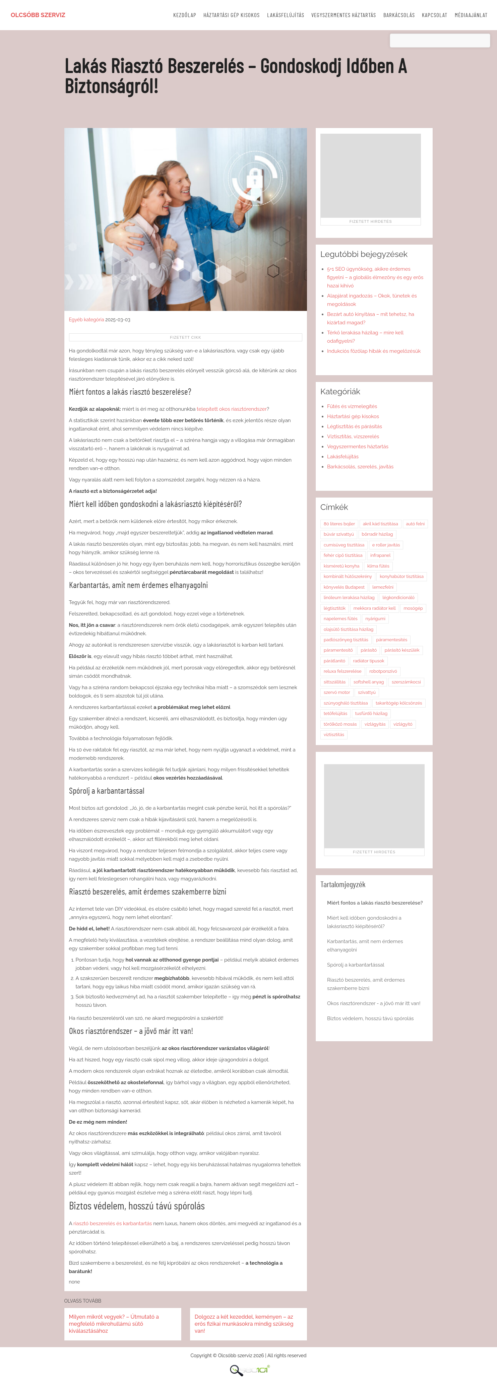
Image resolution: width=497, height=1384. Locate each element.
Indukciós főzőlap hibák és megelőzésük (374, 351)
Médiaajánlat (471, 15)
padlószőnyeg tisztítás (346, 639)
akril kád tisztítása (380, 523)
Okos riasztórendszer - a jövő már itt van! (373, 1003)
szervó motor (337, 692)
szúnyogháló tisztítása (346, 703)
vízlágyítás (375, 724)
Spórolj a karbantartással (355, 965)
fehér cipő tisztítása (343, 555)
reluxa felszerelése (343, 671)
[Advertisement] (370, 175)
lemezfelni (382, 587)
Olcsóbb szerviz (38, 14)
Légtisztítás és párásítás (354, 426)
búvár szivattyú (339, 534)
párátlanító (334, 660)
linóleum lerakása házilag (349, 597)
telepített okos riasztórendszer (232, 409)
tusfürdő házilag (371, 713)
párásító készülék (402, 650)
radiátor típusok (368, 660)
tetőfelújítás (335, 713)
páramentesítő (338, 650)
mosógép (413, 608)
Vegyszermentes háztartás (343, 15)
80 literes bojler (339, 523)
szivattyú (367, 692)
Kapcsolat (434, 15)
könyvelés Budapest (344, 587)
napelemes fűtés (341, 618)
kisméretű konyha (341, 566)
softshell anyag (369, 681)
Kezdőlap (184, 15)
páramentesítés (391, 639)
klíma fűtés (378, 566)
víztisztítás (334, 734)
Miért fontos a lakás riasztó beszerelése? (375, 903)
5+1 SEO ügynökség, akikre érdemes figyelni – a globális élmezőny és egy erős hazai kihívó (375, 277)
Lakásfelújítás (285, 15)
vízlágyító (403, 724)
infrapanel (380, 555)
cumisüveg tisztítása (344, 544)
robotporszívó (383, 671)
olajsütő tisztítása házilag (348, 629)
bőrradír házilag (377, 534)
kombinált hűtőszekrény (348, 576)
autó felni (415, 523)
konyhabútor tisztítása (402, 576)
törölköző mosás (340, 724)
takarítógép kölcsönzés (399, 703)
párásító (369, 650)
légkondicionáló (398, 597)
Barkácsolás (399, 15)
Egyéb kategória (86, 319)
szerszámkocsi (406, 681)
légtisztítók (335, 608)
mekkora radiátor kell (375, 608)
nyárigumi (375, 618)
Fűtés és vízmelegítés (352, 406)
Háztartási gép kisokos (231, 15)
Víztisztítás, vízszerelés (353, 437)
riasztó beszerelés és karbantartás (112, 1224)
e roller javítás (386, 544)
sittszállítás (335, 681)
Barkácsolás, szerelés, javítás (360, 467)
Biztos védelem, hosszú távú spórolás (370, 1018)
